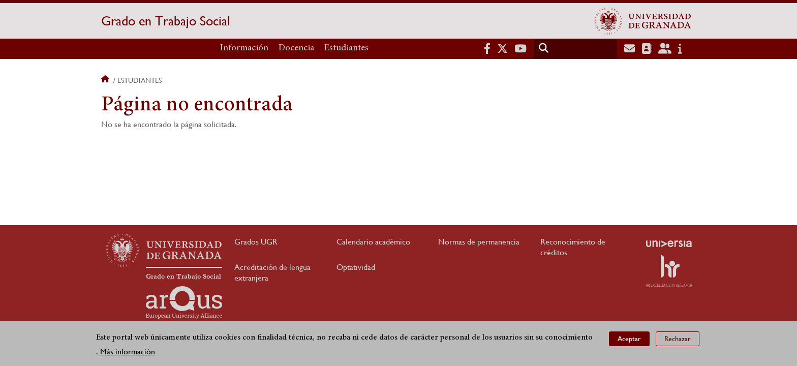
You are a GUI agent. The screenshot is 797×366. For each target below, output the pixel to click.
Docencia (296, 48)
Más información (127, 351)
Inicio (106, 80)
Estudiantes (346, 48)
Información (244, 48)
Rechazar (677, 338)
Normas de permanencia (478, 242)
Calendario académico (373, 242)
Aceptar (629, 338)
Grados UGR (256, 242)
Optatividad (355, 267)
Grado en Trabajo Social (165, 20)
